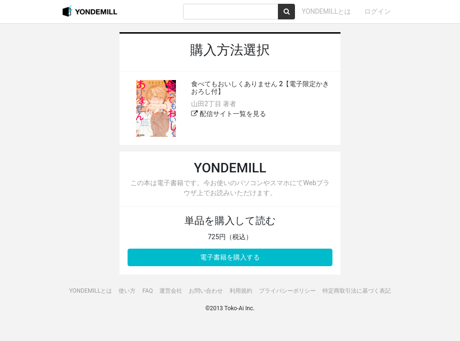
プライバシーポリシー (287, 290)
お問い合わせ (206, 290)
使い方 (127, 290)
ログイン (377, 11)
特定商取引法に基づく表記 (356, 290)
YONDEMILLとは (326, 11)
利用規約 (241, 290)
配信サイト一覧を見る (228, 113)
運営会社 (170, 290)
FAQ (147, 290)
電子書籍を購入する (230, 257)
